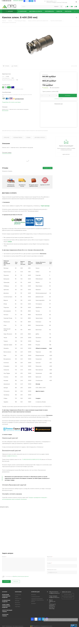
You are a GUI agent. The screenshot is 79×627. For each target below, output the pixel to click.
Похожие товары (17, 137)
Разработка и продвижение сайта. (41, 626)
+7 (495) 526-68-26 (26, 459)
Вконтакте (30, 1)
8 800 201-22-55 (6, 0)
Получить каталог (67, 597)
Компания (18, 591)
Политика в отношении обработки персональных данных (37, 600)
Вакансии (17, 602)
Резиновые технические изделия (6, 596)
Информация (35, 591)
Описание (6, 137)
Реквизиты (17, 604)
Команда (17, 600)
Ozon (25, 1)
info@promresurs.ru (54, 593)
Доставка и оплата (40, 137)
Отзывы (28, 137)
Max (35, 1)
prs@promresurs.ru (12, 456)
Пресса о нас (18, 598)
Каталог (4, 591)
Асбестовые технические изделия (6, 606)
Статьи (16, 596)
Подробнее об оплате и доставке (11, 102)
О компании (18, 594)
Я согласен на (17, 576)
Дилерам (33, 603)
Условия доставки (35, 596)
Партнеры (17, 606)
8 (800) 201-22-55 (36, 459)
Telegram (32, 1)
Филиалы (33, 594)
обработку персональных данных (21, 576)
